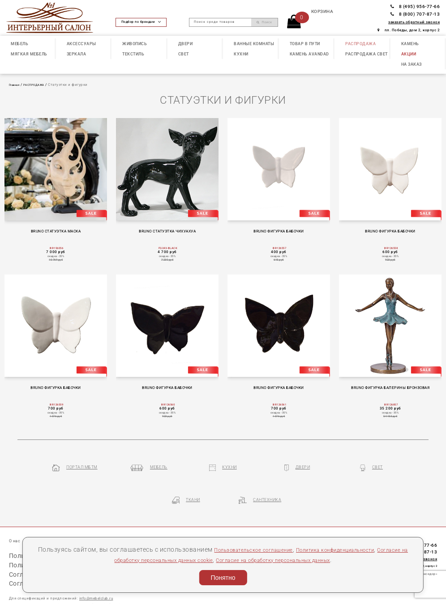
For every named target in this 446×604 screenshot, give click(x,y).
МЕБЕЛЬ (19, 44)
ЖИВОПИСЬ (134, 44)
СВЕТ (183, 54)
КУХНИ (241, 54)
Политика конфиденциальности (361, 549)
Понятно (222, 577)
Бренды (110, 517)
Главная (16, 85)
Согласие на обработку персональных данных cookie (148, 559)
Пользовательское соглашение (259, 549)
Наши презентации (72, 517)
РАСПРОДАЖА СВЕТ (366, 54)
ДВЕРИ (185, 44)
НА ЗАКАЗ (411, 64)
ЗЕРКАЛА (76, 54)
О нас (16, 517)
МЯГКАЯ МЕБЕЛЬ (29, 54)
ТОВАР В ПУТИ (305, 44)
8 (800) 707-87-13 (415, 14)
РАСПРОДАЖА (360, 44)
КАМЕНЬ (410, 44)
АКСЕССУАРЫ (81, 44)
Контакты (166, 517)
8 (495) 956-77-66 (415, 6)
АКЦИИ (408, 54)
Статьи (35, 517)
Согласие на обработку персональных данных (307, 559)
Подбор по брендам (141, 22)
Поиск (264, 22)
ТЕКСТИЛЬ (133, 54)
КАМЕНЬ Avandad (309, 54)
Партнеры (137, 517)
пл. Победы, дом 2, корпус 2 (408, 30)
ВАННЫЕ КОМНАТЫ (254, 44)
